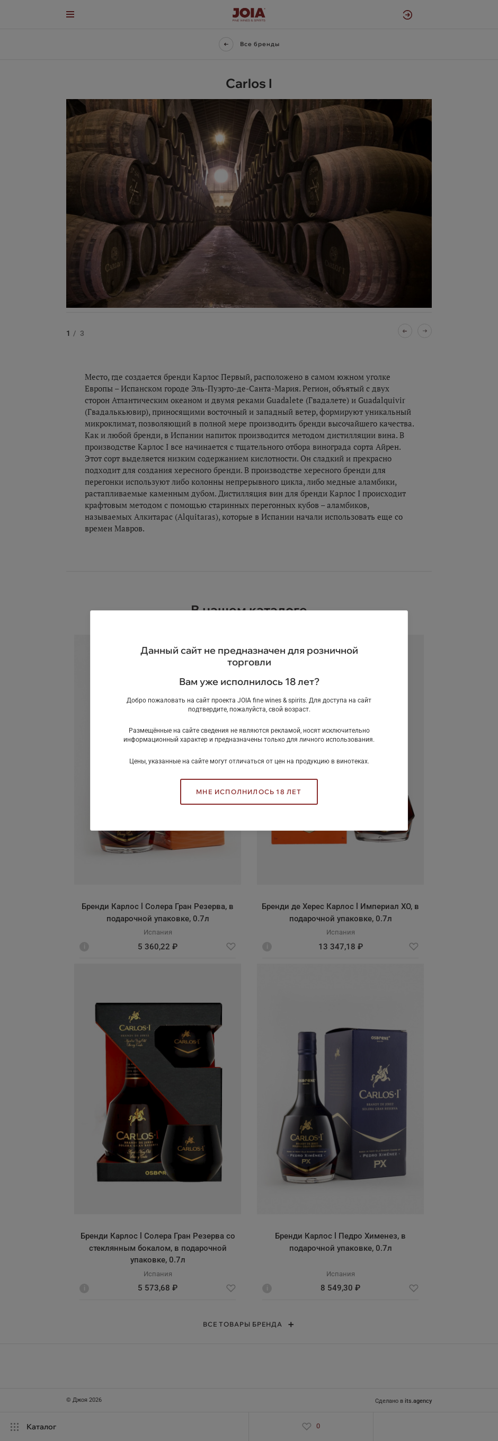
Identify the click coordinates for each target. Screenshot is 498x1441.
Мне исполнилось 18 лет (248, 792)
